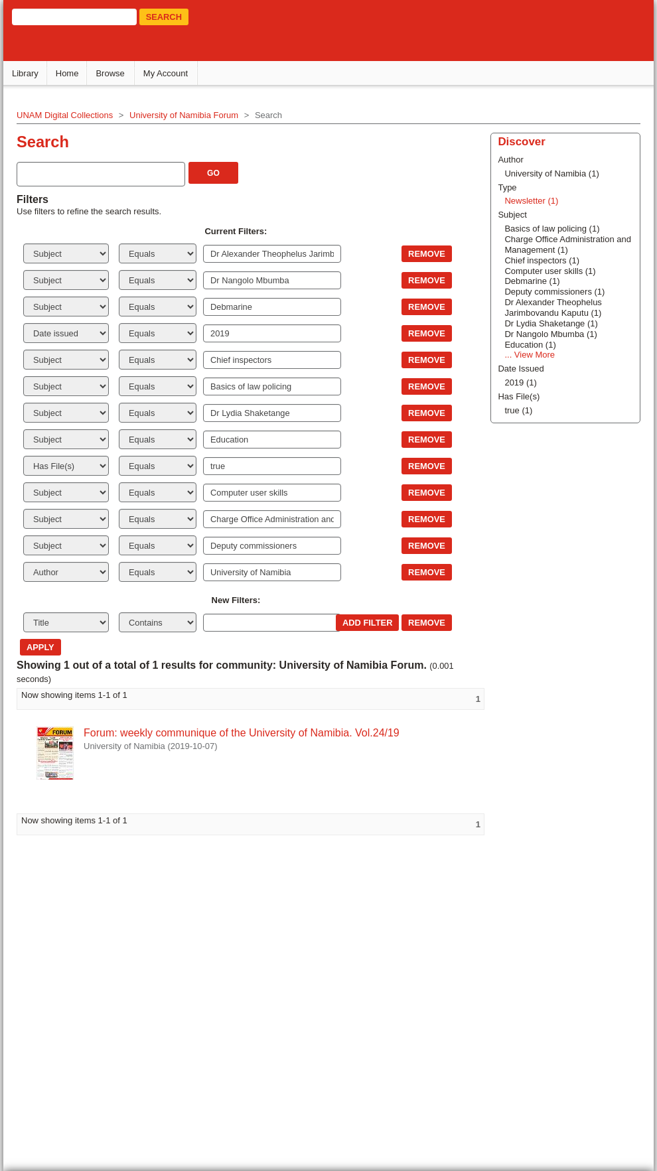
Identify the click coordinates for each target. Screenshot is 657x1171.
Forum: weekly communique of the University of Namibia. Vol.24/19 (242, 732)
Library (25, 73)
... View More (529, 355)
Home (67, 73)
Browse (110, 73)
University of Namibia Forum (183, 115)
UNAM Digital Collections (65, 115)
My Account (165, 73)
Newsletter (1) (531, 201)
